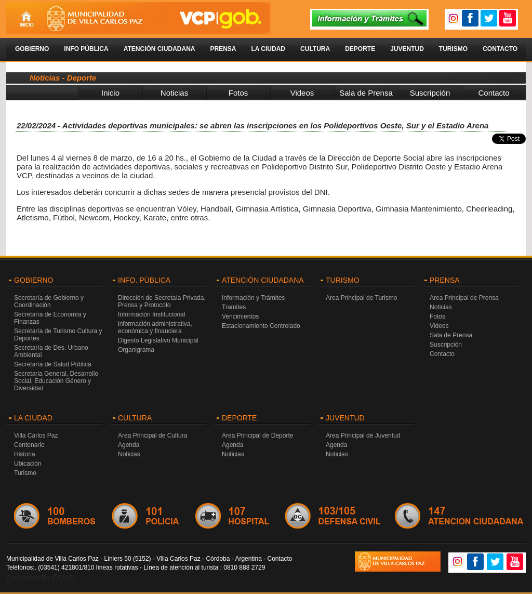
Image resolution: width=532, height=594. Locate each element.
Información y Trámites (253, 297)
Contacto (500, 48)
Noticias (174, 92)
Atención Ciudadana (159, 48)
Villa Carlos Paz (36, 435)
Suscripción (430, 92)
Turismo (453, 48)
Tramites (234, 307)
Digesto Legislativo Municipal (158, 340)
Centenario (29, 444)
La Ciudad (268, 48)
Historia (24, 454)
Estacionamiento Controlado (261, 325)
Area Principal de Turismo (361, 297)
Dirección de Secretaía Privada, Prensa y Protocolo (162, 301)
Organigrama (136, 349)
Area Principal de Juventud (363, 435)
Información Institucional (151, 314)
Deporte (360, 48)
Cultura (315, 48)
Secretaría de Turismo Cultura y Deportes (58, 334)
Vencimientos (240, 316)
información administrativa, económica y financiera (155, 327)
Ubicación (28, 463)
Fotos (238, 92)
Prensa (223, 48)
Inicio (110, 92)
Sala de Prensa (366, 92)
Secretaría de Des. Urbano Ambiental (51, 351)
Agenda (128, 444)
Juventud (407, 48)
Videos (302, 92)
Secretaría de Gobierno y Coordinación (49, 301)
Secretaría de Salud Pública (52, 364)
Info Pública (86, 48)
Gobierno (32, 48)
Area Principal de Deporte (257, 435)
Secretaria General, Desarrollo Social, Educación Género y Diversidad (56, 381)
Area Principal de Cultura (152, 435)
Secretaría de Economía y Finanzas (50, 318)
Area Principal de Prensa (464, 297)
